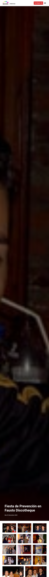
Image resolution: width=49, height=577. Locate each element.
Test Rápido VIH (38, 3)
